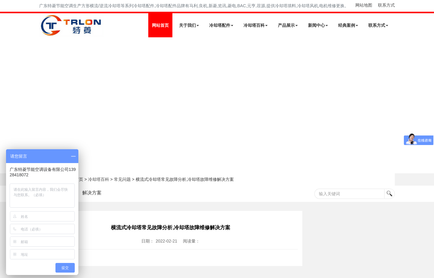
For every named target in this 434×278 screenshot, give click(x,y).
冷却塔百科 (256, 25)
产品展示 (288, 25)
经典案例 (348, 25)
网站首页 (160, 25)
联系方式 (386, 5)
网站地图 (363, 5)
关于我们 (189, 25)
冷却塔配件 (221, 25)
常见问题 (122, 179)
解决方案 (92, 192)
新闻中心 (318, 25)
